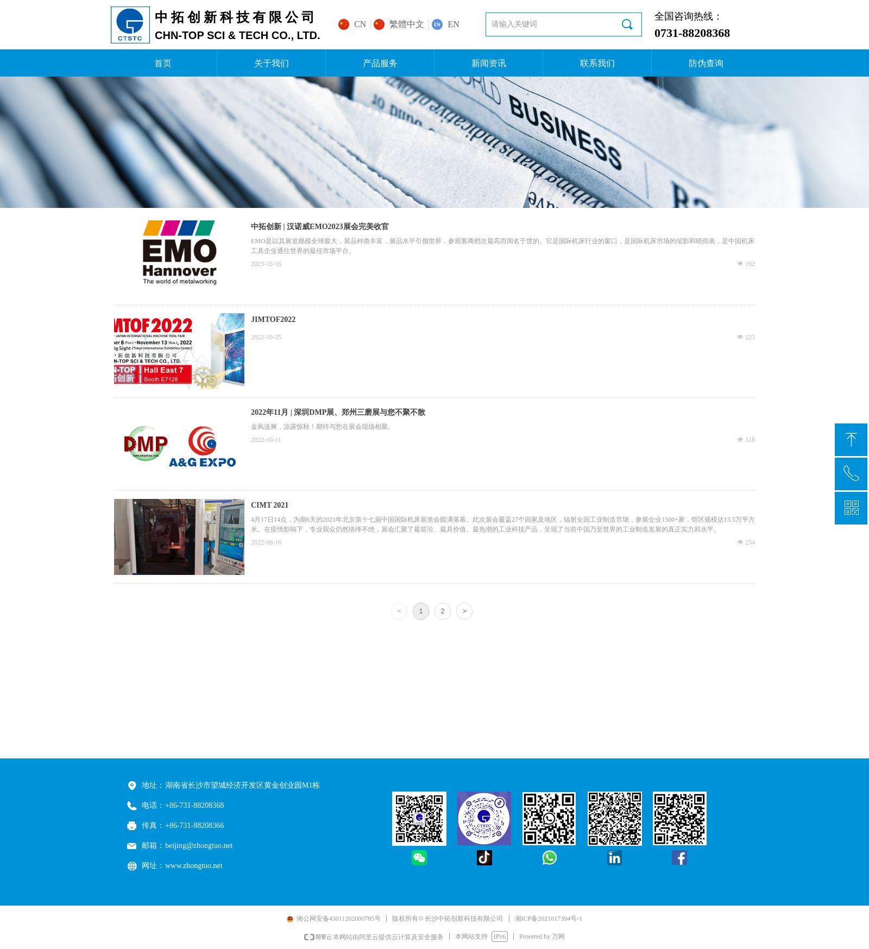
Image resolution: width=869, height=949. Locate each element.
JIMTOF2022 (273, 319)
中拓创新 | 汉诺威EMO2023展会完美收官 (320, 227)
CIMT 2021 (269, 505)
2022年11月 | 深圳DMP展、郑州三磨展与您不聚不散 (338, 412)
